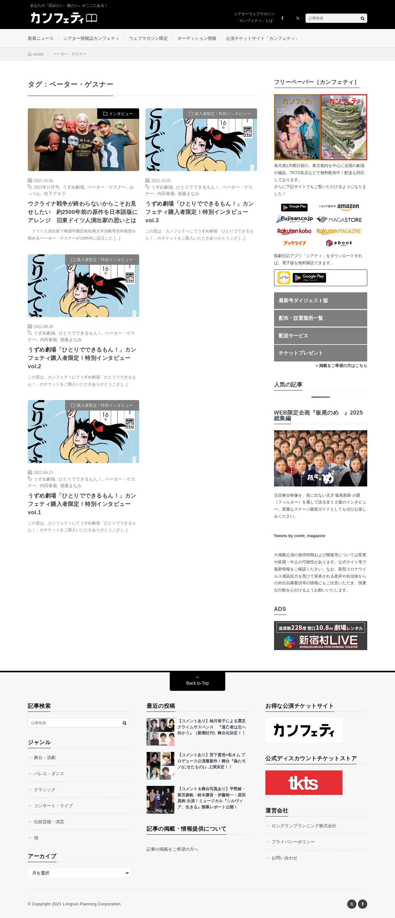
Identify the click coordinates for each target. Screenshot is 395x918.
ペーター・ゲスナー (106, 187)
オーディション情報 (196, 38)
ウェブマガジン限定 (148, 38)
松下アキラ (55, 193)
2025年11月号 (46, 187)
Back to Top (197, 683)
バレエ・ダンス (49, 773)
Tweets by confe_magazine (300, 535)
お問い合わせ (284, 857)
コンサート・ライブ (53, 805)
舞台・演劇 (45, 757)
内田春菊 (166, 193)
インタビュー (121, 113)
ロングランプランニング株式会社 (304, 825)
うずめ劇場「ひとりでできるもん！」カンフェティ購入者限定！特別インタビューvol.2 (82, 358)
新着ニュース (41, 38)
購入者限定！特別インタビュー (223, 113)
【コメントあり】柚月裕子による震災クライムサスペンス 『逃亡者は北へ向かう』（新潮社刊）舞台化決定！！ (211, 727)
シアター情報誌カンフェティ (91, 38)
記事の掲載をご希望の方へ (172, 849)
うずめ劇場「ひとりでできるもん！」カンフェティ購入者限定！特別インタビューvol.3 (199, 212)
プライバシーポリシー (293, 841)
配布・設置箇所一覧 (301, 318)
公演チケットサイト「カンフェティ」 (262, 38)
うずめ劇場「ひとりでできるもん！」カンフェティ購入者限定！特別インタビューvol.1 (82, 504)
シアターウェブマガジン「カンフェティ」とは (254, 17)
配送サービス (293, 335)
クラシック (45, 789)
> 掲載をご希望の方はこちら (341, 365)
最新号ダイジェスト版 (303, 300)
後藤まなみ (188, 193)
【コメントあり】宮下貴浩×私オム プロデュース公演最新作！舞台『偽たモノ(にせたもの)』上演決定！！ (211, 761)
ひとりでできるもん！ (197, 187)
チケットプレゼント (301, 353)
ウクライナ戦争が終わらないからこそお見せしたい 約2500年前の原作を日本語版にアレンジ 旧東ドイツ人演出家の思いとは (83, 212)
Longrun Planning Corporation (91, 904)
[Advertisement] (201, 317)
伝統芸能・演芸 (49, 821)
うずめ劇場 (73, 187)
